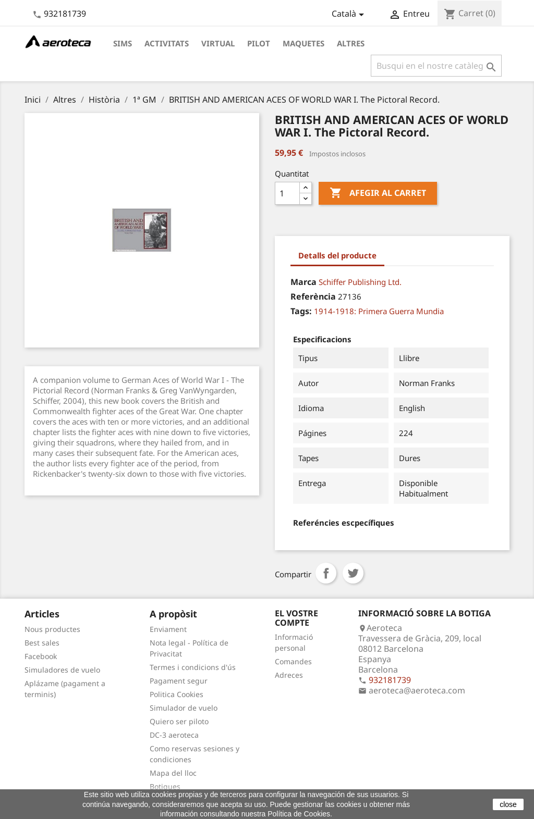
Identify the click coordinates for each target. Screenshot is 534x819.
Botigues (165, 786)
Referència (313, 296)
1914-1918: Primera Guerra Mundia (379, 311)
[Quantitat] (287, 193)
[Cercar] (436, 66)
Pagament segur (179, 681)
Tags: (301, 311)
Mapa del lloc (173, 773)
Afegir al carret (378, 193)
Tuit (353, 573)
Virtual (218, 43)
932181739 (65, 13)
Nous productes (52, 629)
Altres (351, 43)
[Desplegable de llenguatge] (350, 14)
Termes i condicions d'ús (193, 667)
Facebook (41, 656)
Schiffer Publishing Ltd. (360, 282)
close (508, 804)
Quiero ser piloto (179, 721)
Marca (303, 282)
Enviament (168, 629)
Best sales (42, 643)
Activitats (166, 43)
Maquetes (303, 43)
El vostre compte (296, 617)
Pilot (258, 43)
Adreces (289, 675)
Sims (122, 43)
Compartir (325, 573)
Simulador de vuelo (183, 708)
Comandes (293, 661)
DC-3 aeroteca (174, 735)
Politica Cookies (176, 694)
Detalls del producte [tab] (337, 255)
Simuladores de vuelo (62, 670)
